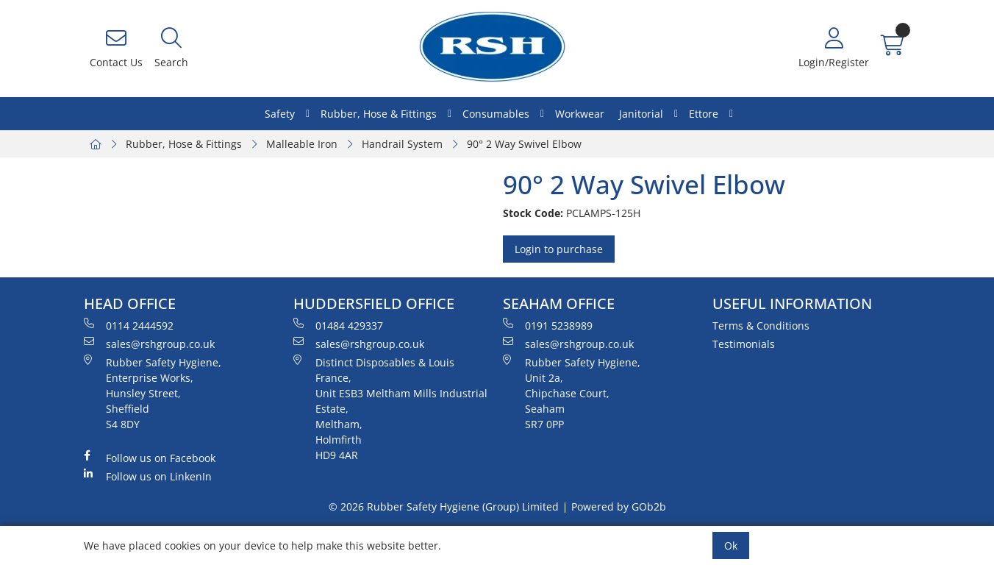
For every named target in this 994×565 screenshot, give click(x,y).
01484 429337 (338, 325)
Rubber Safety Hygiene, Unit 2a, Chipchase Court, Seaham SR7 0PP (571, 393)
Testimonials (743, 344)
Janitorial (641, 114)
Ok (730, 545)
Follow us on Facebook (149, 457)
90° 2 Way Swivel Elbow (524, 144)
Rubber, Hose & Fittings (379, 114)
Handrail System (402, 144)
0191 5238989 (548, 325)
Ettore (703, 114)
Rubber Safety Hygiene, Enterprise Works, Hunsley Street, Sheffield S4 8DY (152, 393)
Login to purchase (559, 249)
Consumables (495, 114)
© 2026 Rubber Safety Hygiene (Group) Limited (444, 507)
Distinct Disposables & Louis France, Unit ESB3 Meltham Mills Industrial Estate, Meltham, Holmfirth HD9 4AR (390, 408)
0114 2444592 (129, 325)
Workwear (579, 114)
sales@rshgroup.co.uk (149, 343)
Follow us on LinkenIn (148, 476)
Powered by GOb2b (618, 507)
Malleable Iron (301, 144)
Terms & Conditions (760, 326)
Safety (280, 114)
